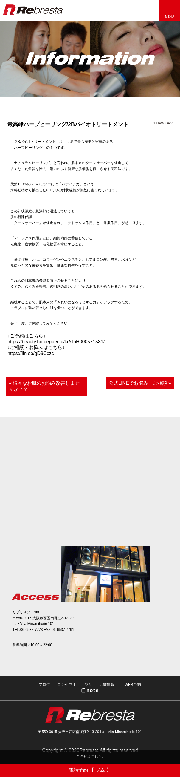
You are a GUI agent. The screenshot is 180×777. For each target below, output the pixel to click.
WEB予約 (133, 684)
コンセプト (67, 684)
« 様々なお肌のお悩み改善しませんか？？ (44, 386)
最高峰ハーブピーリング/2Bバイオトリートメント (67, 124)
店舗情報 (106, 684)
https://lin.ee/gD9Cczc (30, 353)
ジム (88, 684)
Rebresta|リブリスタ (33, 9)
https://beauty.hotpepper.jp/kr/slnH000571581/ (56, 341)
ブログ (44, 684)
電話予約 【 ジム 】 (90, 770)
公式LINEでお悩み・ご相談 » (140, 383)
